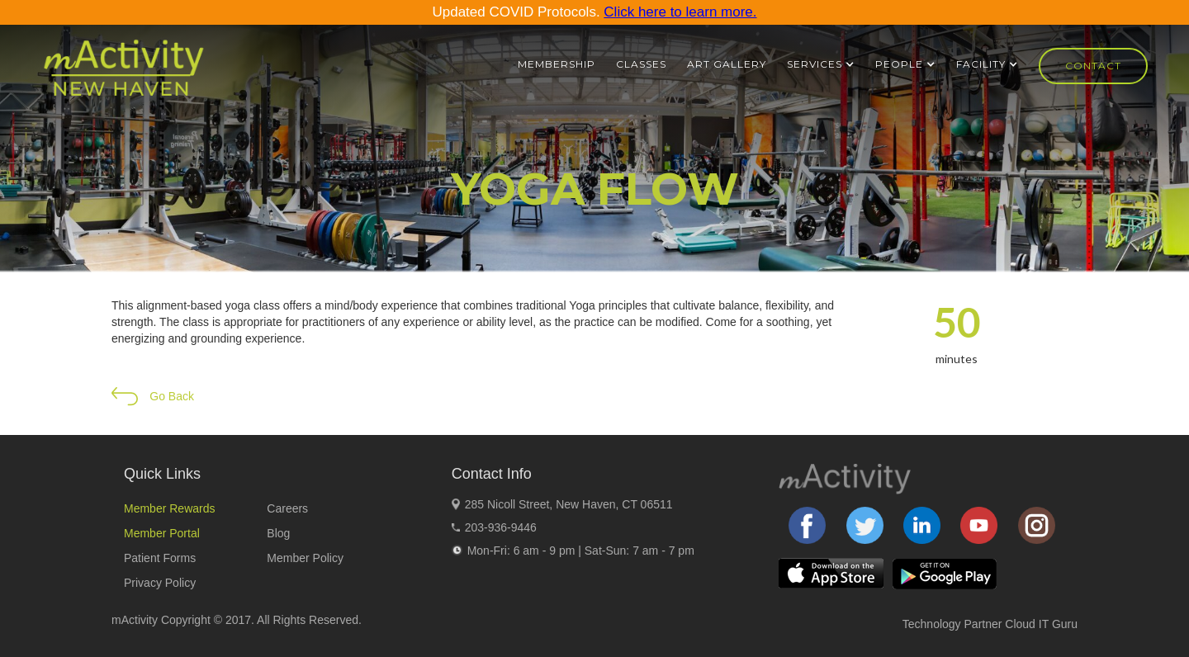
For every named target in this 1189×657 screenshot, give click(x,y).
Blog (278, 533)
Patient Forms (160, 558)
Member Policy (305, 558)
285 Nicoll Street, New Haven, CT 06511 (569, 504)
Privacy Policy (160, 582)
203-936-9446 (501, 527)
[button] (821, 64)
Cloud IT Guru (1041, 624)
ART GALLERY (726, 64)
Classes (641, 64)
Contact (1093, 65)
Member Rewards (169, 508)
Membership (556, 64)
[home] (123, 75)
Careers (287, 508)
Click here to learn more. (680, 12)
